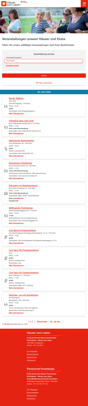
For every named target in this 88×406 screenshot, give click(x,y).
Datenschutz (32, 358)
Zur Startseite (32, 352)
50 (5, 324)
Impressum (31, 360)
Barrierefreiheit (32, 355)
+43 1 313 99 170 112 (40, 384)
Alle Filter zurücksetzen (44, 83)
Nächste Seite (42, 322)
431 (51, 322)
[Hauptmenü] (84, 3)
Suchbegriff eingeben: (14, 58)
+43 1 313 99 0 (38, 345)
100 (7, 324)
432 (55, 322)
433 (58, 322)
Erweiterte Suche (12, 66)
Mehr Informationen (16, 114)
